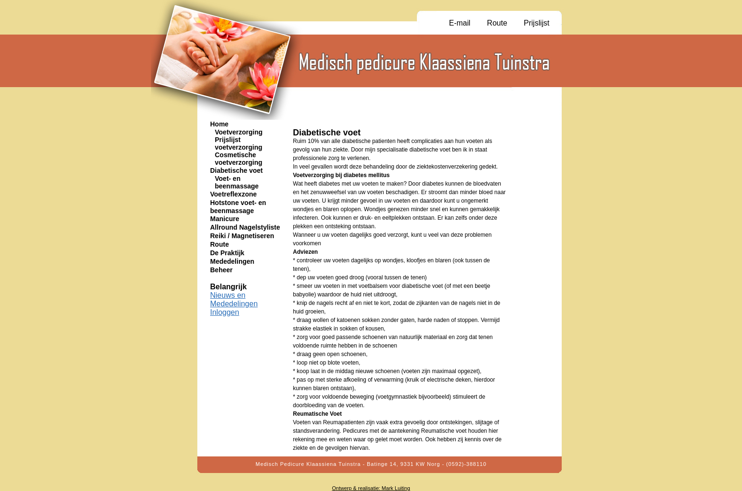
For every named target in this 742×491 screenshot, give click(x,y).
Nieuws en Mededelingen (234, 299)
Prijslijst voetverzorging (238, 143)
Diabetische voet (236, 170)
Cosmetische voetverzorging (238, 158)
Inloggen (224, 312)
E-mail (459, 23)
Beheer (221, 270)
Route (497, 23)
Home (219, 124)
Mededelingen (232, 261)
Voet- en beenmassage (237, 182)
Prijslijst (536, 23)
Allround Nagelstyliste (245, 227)
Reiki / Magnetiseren (242, 236)
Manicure (224, 219)
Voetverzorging (239, 132)
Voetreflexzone (233, 194)
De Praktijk (227, 253)
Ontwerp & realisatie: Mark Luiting (371, 488)
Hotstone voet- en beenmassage (238, 206)
